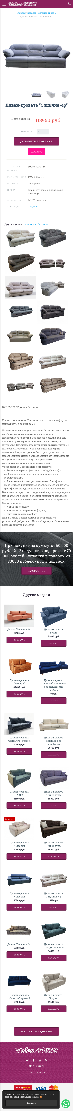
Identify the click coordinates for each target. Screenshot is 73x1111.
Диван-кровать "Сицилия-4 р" (53, 895)
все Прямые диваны (36, 1031)
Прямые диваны (47, 12)
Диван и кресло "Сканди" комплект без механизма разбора (54, 685)
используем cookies (28, 1096)
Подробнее (36, 570)
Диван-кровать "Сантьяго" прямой (19, 739)
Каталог (31, 12)
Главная (21, 12)
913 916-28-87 (36, 1066)
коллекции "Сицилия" (36, 224)
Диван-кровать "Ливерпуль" (53, 793)
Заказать (36, 152)
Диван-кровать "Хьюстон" (19, 844)
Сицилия (33, 206)
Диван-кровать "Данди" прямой (53, 946)
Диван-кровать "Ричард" (19, 682)
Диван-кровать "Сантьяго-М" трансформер (53, 741)
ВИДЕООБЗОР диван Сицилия (20, 407)
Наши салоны (36, 1072)
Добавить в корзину (36, 141)
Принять (31, 1103)
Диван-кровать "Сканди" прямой (19, 996)
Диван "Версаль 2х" (19, 629)
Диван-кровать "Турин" (53, 631)
